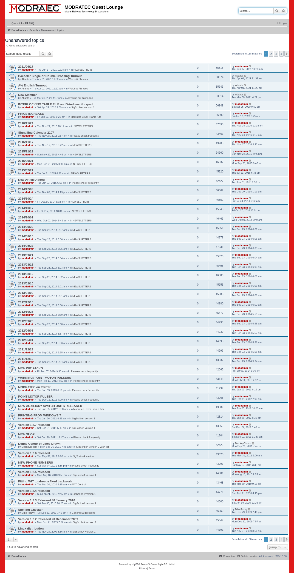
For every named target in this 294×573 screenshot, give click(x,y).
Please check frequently (85, 135)
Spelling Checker (30, 509)
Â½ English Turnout (32, 85)
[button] (286, 54)
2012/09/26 (25, 321)
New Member (27, 95)
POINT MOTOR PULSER (35, 396)
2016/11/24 (25, 123)
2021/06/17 (25, 66)
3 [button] (276, 54)
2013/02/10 (25, 283)
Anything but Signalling (80, 98)
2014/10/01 (25, 217)
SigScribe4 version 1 (82, 107)
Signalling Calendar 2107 (36, 132)
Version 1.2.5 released (34, 472)
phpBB (135, 564)
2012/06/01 (25, 330)
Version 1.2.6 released (34, 453)
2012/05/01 (25, 340)
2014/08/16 (25, 236)
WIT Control (78, 484)
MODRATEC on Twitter (34, 387)
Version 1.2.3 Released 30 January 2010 (46, 500)
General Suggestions (83, 512)
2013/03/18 (25, 264)
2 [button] (271, 54)
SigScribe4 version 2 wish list (92, 446)
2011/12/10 (25, 359)
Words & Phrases (78, 79)
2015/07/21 (25, 170)
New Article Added (31, 179)
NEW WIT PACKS (30, 368)
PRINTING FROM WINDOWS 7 (39, 415)
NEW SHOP (26, 434)
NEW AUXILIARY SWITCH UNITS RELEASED (50, 406)
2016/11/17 (25, 142)
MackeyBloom (29, 446)
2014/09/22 (25, 227)
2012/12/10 (25, 302)
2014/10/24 (25, 198)
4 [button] (281, 54)
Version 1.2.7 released (34, 425)
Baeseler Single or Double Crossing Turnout (50, 76)
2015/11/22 (25, 151)
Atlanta (25, 79)
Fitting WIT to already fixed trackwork (45, 481)
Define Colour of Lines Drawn (39, 443)
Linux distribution (31, 528)
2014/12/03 (25, 189)
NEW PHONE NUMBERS (35, 462)
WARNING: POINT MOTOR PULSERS (44, 377)
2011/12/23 (25, 349)
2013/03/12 (25, 274)
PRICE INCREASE (31, 113)
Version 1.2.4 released (34, 491)
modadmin (28, 69)
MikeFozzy (28, 512)
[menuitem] (29, 23)
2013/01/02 (25, 293)
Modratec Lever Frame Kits (86, 116)
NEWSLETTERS (83, 69)
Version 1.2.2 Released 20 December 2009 (48, 519)
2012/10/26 (25, 311)
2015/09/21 (25, 161)
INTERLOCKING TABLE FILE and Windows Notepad (55, 104)
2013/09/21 (25, 255)
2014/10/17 (25, 208)
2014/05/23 (25, 245)
